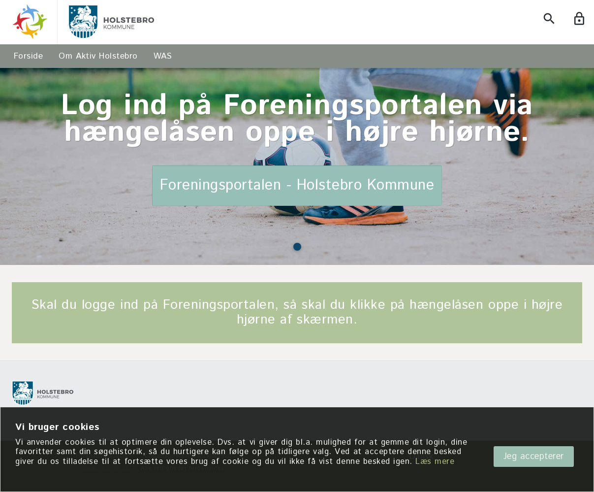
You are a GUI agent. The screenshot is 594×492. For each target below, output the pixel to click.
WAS (163, 56)
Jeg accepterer (533, 456)
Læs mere (434, 461)
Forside (28, 56)
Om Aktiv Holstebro (98, 56)
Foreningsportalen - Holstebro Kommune (297, 186)
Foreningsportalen (219, 305)
